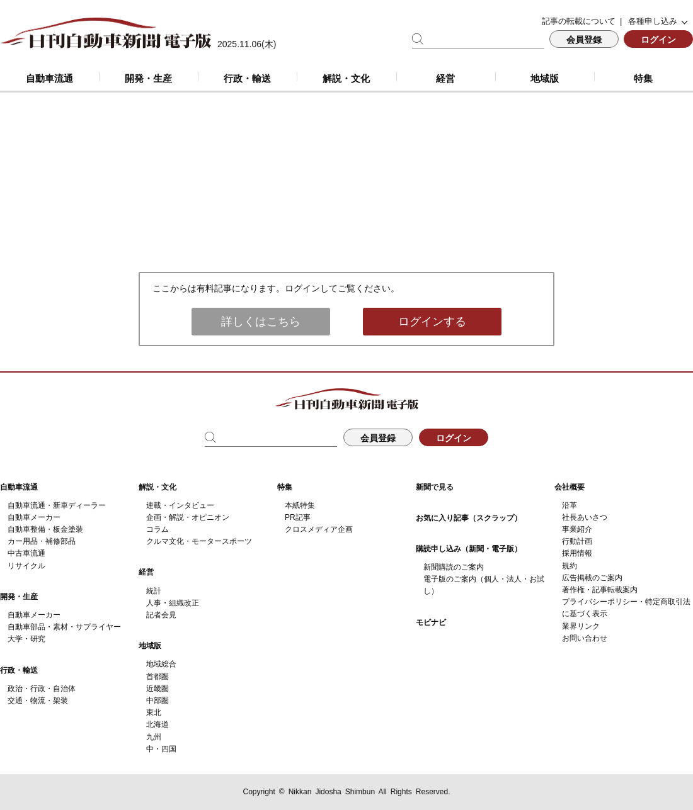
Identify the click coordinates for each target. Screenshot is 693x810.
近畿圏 (157, 688)
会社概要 (569, 487)
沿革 (569, 505)
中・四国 (161, 749)
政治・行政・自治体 (42, 688)
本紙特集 (300, 505)
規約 (569, 565)
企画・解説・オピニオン (187, 517)
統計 (153, 591)
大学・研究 (26, 638)
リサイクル (26, 565)
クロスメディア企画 (319, 529)
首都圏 (157, 676)
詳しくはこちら (261, 321)
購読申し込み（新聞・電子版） (469, 548)
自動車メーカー (34, 517)
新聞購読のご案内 (453, 567)
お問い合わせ (584, 638)
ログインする (432, 321)
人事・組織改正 (172, 603)
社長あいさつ (584, 517)
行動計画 (577, 541)
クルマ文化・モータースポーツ (199, 541)
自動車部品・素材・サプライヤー (64, 626)
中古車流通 (26, 553)
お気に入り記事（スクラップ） (469, 518)
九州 (153, 737)
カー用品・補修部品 (42, 541)
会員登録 (584, 40)
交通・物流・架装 (38, 700)
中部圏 (157, 700)
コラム (157, 529)
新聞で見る (435, 487)
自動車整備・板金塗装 (45, 529)
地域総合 (161, 664)
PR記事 (298, 517)
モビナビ (431, 622)
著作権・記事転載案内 (600, 589)
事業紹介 (577, 529)
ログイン (658, 40)
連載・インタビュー (180, 505)
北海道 (157, 724)
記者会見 (161, 614)
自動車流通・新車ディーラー (57, 505)
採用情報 (577, 553)
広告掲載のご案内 (592, 577)
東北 (153, 712)
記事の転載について (579, 21)
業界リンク (581, 626)
